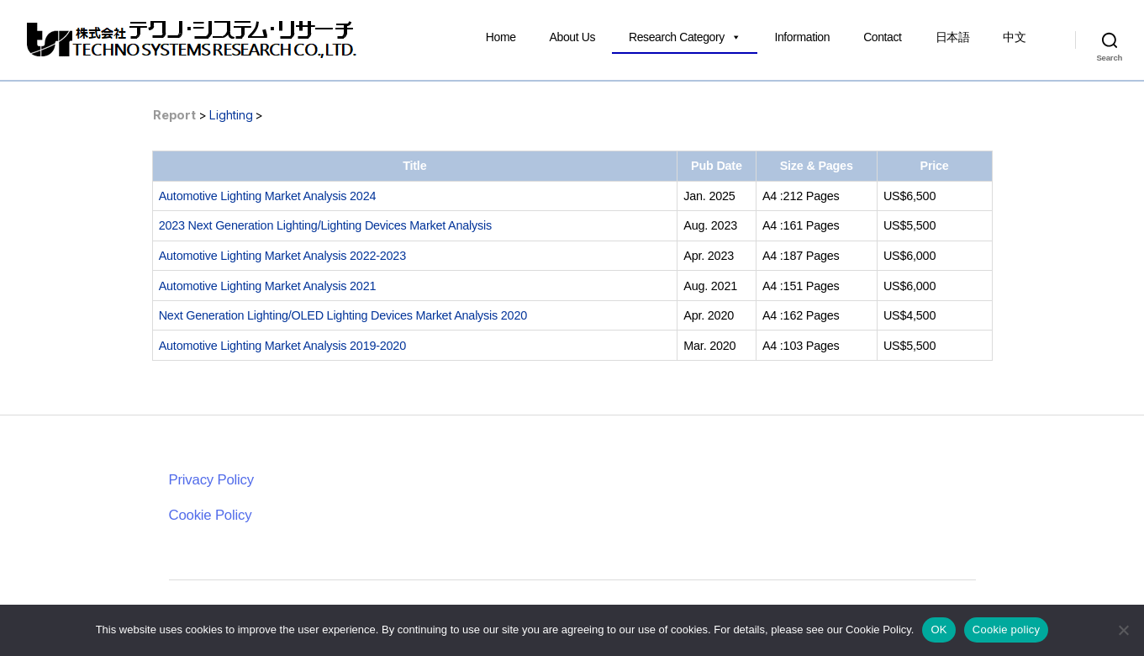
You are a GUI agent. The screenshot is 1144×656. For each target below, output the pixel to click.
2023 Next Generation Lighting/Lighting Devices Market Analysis (325, 225)
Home (501, 37)
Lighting (230, 115)
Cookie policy (1007, 629)
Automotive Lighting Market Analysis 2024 (268, 196)
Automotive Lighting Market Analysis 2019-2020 (282, 345)
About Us (572, 37)
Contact (882, 37)
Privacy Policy (211, 480)
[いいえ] (1123, 630)
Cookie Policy (210, 515)
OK (938, 629)
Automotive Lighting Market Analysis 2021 (268, 286)
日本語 (953, 37)
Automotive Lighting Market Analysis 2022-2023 (282, 255)
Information (802, 37)
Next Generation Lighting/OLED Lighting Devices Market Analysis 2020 (343, 315)
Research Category (685, 37)
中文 (1014, 37)
